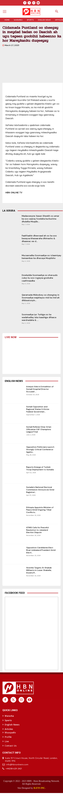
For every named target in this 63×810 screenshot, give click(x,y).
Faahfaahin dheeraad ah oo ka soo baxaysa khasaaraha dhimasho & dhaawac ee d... (39, 238)
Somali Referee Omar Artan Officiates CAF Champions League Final (38, 429)
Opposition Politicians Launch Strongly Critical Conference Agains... (40, 449)
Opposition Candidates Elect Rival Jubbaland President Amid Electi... (41, 550)
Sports (8, 720)
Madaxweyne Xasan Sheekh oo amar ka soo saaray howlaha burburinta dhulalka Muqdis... (40, 218)
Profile (8, 736)
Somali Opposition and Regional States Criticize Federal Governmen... (37, 409)
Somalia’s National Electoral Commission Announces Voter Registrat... (40, 489)
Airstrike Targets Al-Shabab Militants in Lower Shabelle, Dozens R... (39, 570)
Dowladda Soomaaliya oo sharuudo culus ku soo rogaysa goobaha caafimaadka (40, 278)
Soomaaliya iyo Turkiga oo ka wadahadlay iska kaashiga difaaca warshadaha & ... (39, 317)
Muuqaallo (10, 732)
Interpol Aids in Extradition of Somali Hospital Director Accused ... (39, 389)
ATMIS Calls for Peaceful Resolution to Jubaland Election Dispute (37, 530)
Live (7, 741)
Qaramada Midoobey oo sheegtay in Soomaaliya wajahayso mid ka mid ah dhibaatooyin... (41, 297)
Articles (9, 729)
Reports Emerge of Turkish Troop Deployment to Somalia (40, 468)
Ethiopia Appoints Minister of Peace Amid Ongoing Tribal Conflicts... (39, 510)
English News (12, 724)
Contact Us (11, 745)
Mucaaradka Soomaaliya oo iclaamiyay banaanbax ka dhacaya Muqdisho (41, 257)
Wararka (9, 715)
